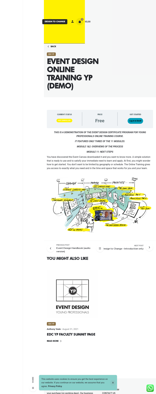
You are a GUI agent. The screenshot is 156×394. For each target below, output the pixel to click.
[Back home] (100, 248)
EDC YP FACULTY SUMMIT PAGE (71, 334)
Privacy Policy (55, 386)
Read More (54, 341)
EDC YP (51, 54)
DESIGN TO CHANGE (55, 21)
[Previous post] (51, 248)
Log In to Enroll (135, 121)
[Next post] (123, 247)
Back (51, 46)
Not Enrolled (64, 120)
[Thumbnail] (72, 294)
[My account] (72, 21)
